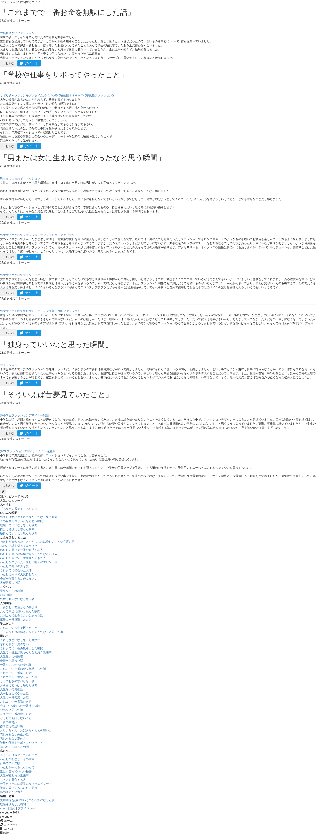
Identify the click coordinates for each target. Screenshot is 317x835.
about (3, 808)
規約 (12, 808)
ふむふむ (8, 63)
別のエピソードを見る (14, 496)
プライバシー (26, 808)
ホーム (6, 820)
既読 (4, 833)
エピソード (9, 824)
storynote (6, 816)
